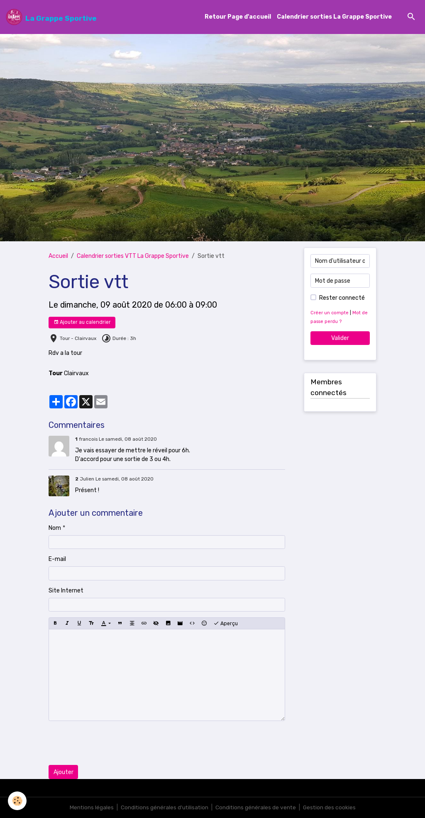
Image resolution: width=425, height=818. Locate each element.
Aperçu (225, 623)
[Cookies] (17, 800)
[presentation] (112, 743)
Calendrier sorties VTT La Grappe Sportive (133, 256)
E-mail (57, 559)
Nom (55, 528)
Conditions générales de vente (256, 807)
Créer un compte (329, 313)
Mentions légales (90, 807)
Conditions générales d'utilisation (164, 807)
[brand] (51, 17)
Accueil (58, 256)
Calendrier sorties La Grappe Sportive (334, 17)
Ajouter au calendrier (82, 322)
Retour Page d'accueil (238, 17)
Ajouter (63, 772)
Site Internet (66, 590)
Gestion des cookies (330, 807)
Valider (340, 338)
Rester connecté (342, 297)
